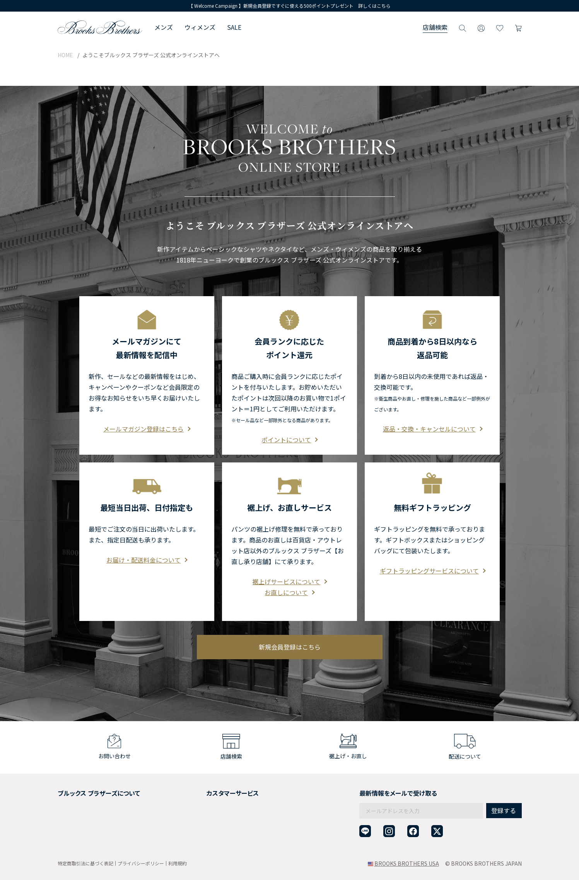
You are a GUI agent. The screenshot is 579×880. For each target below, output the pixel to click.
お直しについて (289, 575)
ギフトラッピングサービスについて (432, 554)
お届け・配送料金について (146, 543)
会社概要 (68, 791)
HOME (65, 55)
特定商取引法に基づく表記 (85, 863)
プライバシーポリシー (141, 863)
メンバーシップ (77, 819)
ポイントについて (289, 423)
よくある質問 (199, 819)
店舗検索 (435, 27)
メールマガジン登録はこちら (146, 412)
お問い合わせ (199, 829)
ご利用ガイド (199, 791)
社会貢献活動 (74, 810)
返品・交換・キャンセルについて (432, 412)
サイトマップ (74, 838)
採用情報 (68, 800)
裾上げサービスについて (289, 565)
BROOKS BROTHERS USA (406, 863)
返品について (199, 800)
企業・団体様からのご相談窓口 (221, 838)
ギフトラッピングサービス (215, 810)
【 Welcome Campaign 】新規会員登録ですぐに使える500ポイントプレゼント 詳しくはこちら (289, 5)
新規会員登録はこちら (290, 630)
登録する (503, 793)
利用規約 (177, 863)
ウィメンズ (199, 27)
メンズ (163, 27)
